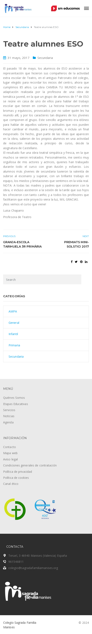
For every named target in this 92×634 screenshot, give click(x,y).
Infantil (13, 334)
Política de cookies (16, 478)
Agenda (8, 422)
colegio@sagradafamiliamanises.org (33, 568)
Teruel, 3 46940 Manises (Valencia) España (37, 556)
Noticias (8, 416)
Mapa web (10, 453)
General (14, 323)
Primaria (14, 345)
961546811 (16, 562)
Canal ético (10, 484)
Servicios (9, 410)
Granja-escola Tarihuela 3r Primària (22, 244)
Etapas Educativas (15, 404)
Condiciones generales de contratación (30, 465)
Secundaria (45, 58)
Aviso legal (10, 459)
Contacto (9, 447)
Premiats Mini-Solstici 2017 (76, 244)
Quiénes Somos (14, 398)
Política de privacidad (17, 472)
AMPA (13, 311)
